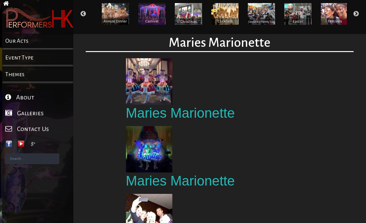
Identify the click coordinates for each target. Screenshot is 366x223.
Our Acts (16, 41)
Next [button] (356, 14)
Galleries (24, 112)
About (19, 97)
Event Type (19, 58)
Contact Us (27, 128)
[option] (115, 14)
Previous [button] (83, 14)
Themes (14, 74)
